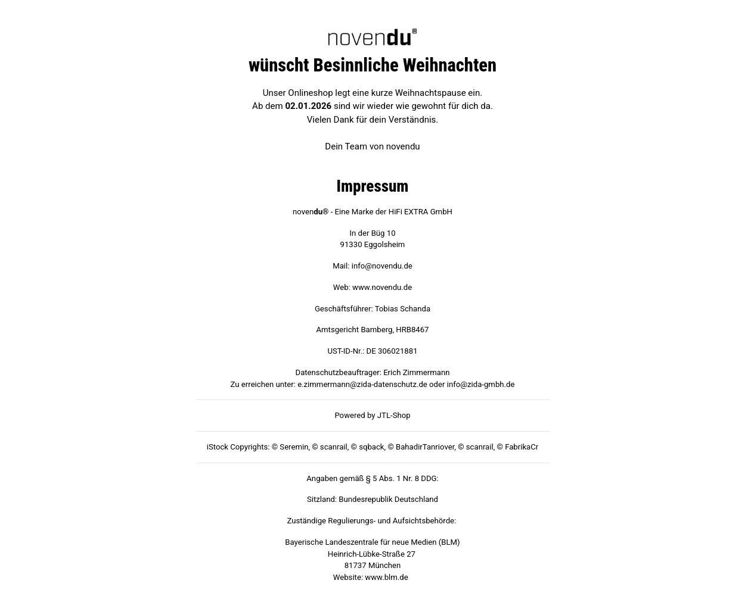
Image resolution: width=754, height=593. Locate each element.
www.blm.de (386, 577)
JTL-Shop (394, 415)
